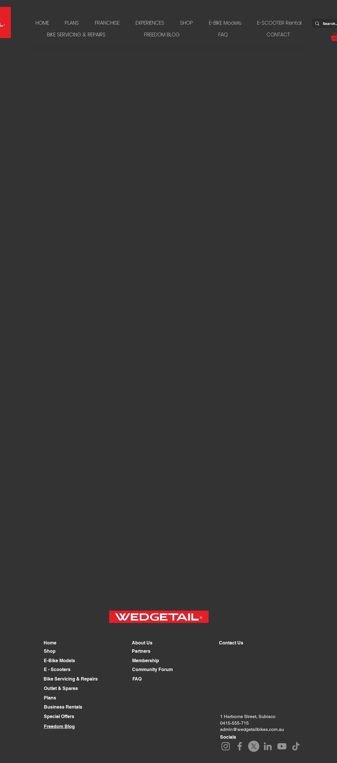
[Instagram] (225, 746)
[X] (253, 746)
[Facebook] (239, 746)
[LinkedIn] (267, 746)
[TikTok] (295, 746)
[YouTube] (281, 746)
